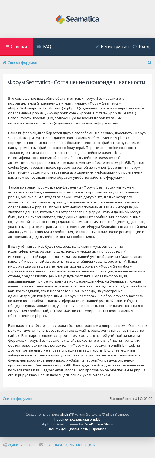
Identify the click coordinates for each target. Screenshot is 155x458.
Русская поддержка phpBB (77, 419)
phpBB (65, 414)
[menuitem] (44, 47)
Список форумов (17, 398)
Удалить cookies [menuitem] (19, 444)
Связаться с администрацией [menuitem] (67, 444)
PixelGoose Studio (99, 424)
